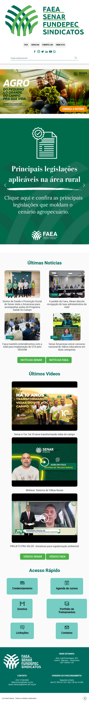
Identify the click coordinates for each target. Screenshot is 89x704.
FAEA (26, 45)
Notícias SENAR (31, 360)
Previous (5, 92)
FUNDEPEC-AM (47, 45)
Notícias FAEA (58, 360)
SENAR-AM (35, 45)
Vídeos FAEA (57, 557)
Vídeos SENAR (32, 557)
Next (84, 92)
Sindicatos (60, 45)
